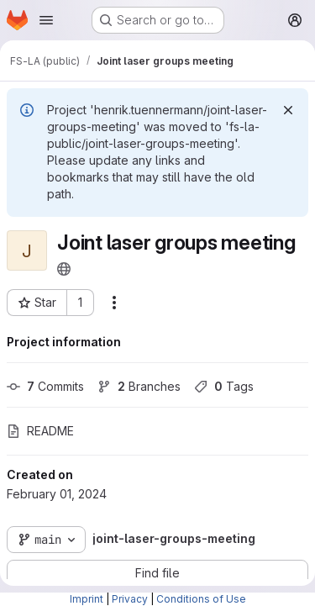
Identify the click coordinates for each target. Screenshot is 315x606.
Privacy (130, 599)
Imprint (86, 599)
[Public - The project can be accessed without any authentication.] (64, 269)
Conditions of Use (201, 599)
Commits (45, 386)
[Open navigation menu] (46, 20)
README (40, 431)
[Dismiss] (288, 110)
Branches (139, 386)
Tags (224, 386)
